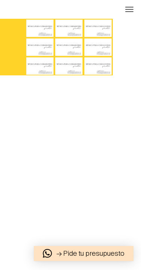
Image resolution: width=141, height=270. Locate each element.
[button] (83, 253)
